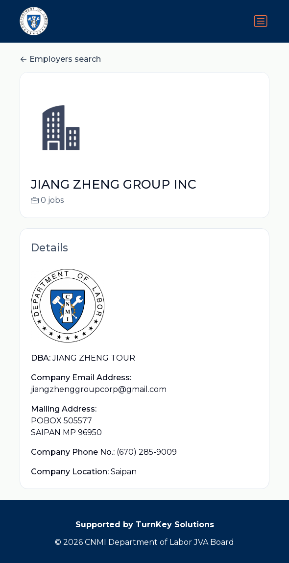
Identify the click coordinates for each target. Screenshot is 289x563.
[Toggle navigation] (260, 21)
